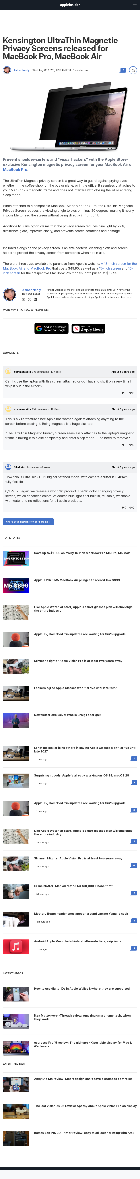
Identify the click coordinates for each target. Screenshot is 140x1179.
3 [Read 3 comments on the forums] (123, 70)
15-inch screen (110, 268)
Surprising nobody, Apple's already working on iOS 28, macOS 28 (81, 775)
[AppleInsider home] (70, 5)
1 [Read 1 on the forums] (134, 782)
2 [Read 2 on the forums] (134, 758)
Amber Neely (22, 70)
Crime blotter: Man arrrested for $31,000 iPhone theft (73, 886)
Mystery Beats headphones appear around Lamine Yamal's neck (81, 913)
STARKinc (20, 467)
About (123, 371)
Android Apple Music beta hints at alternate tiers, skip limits (77, 941)
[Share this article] (133, 70)
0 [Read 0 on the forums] (134, 810)
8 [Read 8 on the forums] (134, 841)
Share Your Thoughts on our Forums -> (28, 521)
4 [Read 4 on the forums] (134, 948)
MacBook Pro (15, 169)
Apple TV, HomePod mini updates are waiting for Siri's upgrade (80, 803)
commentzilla (23, 371)
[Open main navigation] (134, 4)
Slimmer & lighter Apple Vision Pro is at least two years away (78, 858)
